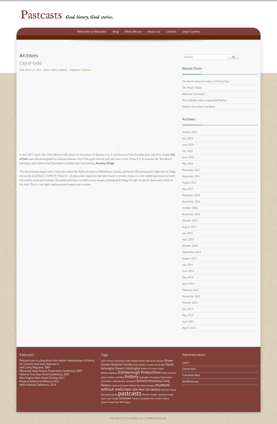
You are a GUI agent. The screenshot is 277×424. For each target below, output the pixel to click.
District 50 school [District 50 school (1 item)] (149, 368)
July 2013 (187, 309)
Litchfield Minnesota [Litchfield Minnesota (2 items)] (148, 381)
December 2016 (191, 195)
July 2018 (187, 151)
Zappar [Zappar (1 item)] (127, 402)
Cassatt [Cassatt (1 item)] (150, 364)
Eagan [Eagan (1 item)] (161, 368)
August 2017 (189, 182)
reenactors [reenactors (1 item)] (163, 394)
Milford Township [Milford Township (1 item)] (137, 385)
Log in (185, 362)
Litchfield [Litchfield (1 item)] (130, 381)
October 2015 (190, 220)
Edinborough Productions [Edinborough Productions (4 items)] (139, 372)
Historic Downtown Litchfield (198, 106)
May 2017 (187, 189)
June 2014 (188, 271)
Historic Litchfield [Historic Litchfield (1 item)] (116, 377)
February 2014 (190, 290)
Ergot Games (191, 31)
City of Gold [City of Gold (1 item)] (159, 364)
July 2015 (187, 233)
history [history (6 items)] (131, 376)
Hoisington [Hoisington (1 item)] (144, 377)
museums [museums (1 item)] (150, 385)
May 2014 (187, 277)
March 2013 (189, 328)
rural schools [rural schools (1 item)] (112, 398)
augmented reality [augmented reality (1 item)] (122, 360)
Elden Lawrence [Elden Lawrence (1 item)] (168, 372)
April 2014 (188, 283)
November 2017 (191, 176)
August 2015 (189, 227)
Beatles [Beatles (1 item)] (135, 360)
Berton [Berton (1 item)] (142, 360)
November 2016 (191, 201)
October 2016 (190, 208)
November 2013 (191, 296)
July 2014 (187, 265)
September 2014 (191, 252)
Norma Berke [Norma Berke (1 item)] (111, 394)
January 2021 (189, 132)
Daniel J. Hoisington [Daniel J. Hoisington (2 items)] (128, 368)
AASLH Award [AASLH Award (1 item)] (107, 360)
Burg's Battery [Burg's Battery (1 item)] (139, 364)
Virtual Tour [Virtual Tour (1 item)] (113, 402)
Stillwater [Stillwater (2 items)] (125, 398)
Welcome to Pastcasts (92, 31)
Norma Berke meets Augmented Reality (204, 100)
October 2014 (190, 246)
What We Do (133, 31)
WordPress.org (190, 381)
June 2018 (188, 157)
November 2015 (191, 214)
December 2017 (191, 170)
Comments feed (191, 375)
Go (233, 56)
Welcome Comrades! (193, 94)
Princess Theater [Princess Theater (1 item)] (149, 394)
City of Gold (30, 63)
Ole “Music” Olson (192, 87)
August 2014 (189, 258)
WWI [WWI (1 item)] (121, 402)
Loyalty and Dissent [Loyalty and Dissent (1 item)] (120, 385)
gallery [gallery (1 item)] (104, 377)
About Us (153, 31)
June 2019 (188, 144)
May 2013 (187, 315)
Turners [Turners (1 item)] (135, 398)
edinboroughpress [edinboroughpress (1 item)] (109, 372)
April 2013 (188, 321)
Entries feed (189, 369)
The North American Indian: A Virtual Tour (205, 81)
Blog (116, 31)
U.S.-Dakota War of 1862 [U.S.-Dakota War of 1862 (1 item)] (151, 398)
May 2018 (187, 163)
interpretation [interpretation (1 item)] (118, 381)
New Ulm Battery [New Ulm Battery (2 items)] (149, 389)
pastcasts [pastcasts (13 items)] (130, 393)
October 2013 (190, 302)
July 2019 (187, 138)
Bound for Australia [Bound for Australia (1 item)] (155, 360)
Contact (171, 31)
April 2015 (188, 239)
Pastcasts (86, 70)
